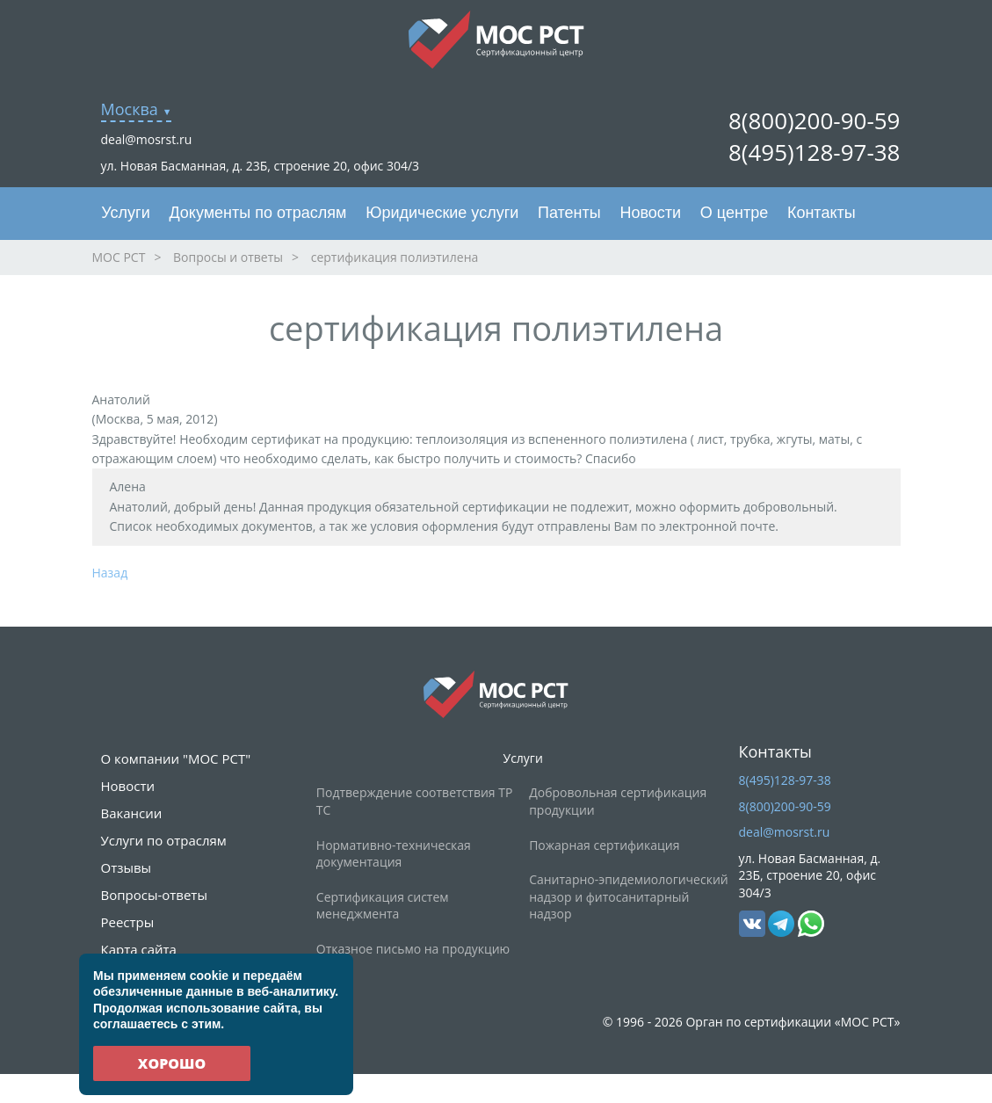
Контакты (821, 212)
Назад (110, 572)
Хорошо (172, 1063)
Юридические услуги (442, 212)
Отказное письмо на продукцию (413, 948)
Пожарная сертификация (604, 845)
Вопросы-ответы (154, 894)
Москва (129, 109)
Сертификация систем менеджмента (382, 906)
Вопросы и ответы (228, 257)
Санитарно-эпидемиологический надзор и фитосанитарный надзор (628, 896)
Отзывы (126, 867)
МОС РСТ (119, 257)
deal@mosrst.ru (146, 139)
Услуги (125, 212)
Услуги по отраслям (164, 840)
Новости (650, 212)
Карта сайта (139, 949)
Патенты (569, 212)
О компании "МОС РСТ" (176, 758)
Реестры (128, 922)
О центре (734, 212)
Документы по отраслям (257, 212)
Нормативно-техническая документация (393, 854)
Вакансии (132, 813)
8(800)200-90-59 (814, 120)
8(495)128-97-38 (814, 152)
